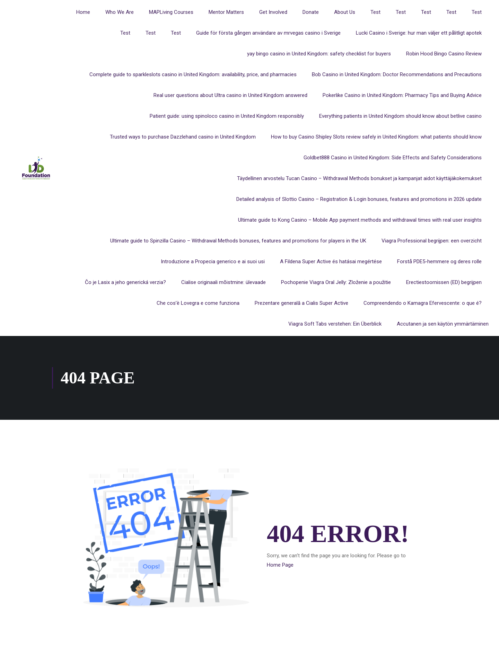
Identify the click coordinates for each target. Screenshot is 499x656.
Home (83, 12)
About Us (344, 12)
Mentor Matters (226, 12)
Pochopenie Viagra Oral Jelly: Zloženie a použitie (336, 282)
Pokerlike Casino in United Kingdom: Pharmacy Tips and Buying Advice (402, 95)
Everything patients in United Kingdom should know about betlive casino (400, 116)
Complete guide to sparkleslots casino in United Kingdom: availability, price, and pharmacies (193, 74)
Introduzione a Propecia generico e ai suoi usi (213, 261)
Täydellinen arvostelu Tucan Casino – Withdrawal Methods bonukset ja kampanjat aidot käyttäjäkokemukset (359, 178)
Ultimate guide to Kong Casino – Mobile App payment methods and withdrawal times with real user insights (360, 220)
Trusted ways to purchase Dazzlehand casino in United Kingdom (183, 137)
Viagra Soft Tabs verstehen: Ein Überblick (335, 324)
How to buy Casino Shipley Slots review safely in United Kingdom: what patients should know (376, 137)
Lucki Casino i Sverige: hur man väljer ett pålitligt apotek (419, 33)
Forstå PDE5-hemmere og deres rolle (439, 261)
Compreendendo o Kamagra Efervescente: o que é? (423, 303)
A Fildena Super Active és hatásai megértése (331, 261)
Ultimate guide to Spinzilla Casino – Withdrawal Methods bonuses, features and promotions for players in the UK (238, 241)
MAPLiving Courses (171, 12)
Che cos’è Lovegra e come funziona (198, 303)
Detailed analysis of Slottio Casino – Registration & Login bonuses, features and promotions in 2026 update (359, 199)
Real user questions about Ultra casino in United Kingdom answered (230, 95)
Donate (311, 12)
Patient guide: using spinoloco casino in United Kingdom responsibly (227, 116)
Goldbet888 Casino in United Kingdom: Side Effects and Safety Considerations (393, 157)
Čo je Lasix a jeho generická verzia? (125, 282)
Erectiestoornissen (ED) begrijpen (444, 282)
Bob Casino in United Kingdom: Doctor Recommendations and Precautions (397, 74)
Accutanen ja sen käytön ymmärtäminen (443, 324)
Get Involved (273, 12)
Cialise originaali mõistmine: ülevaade (223, 282)
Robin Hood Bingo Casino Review (444, 54)
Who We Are (119, 12)
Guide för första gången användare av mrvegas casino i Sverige (268, 33)
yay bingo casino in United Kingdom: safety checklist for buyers (319, 54)
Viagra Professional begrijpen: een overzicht (432, 241)
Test (375, 12)
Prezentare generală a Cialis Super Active (301, 303)
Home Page (280, 565)
